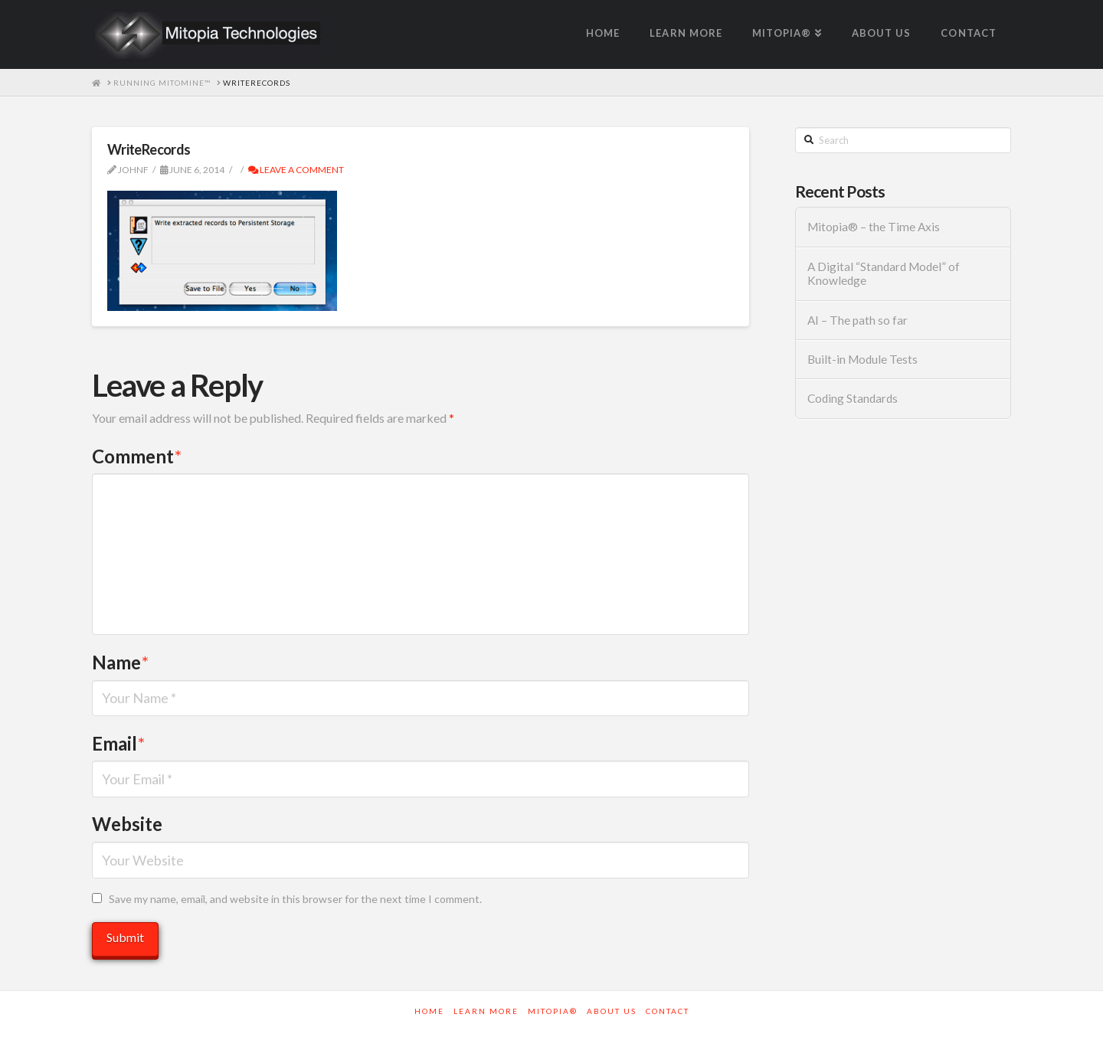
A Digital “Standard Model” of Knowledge (883, 274)
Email (118, 743)
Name (120, 662)
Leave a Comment (296, 169)
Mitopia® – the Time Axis (873, 227)
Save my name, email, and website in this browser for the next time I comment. (295, 898)
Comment (137, 456)
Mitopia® (553, 1011)
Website (127, 824)
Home (429, 1011)
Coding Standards (852, 398)
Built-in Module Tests (862, 359)
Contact (667, 1011)
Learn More (486, 1011)
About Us (612, 1011)
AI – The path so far (857, 320)
